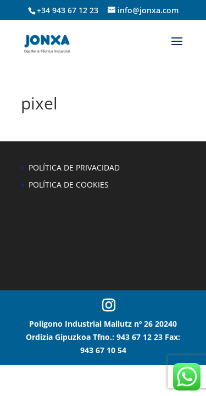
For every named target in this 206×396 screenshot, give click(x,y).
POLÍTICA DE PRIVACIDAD (74, 167)
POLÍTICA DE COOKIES (69, 184)
